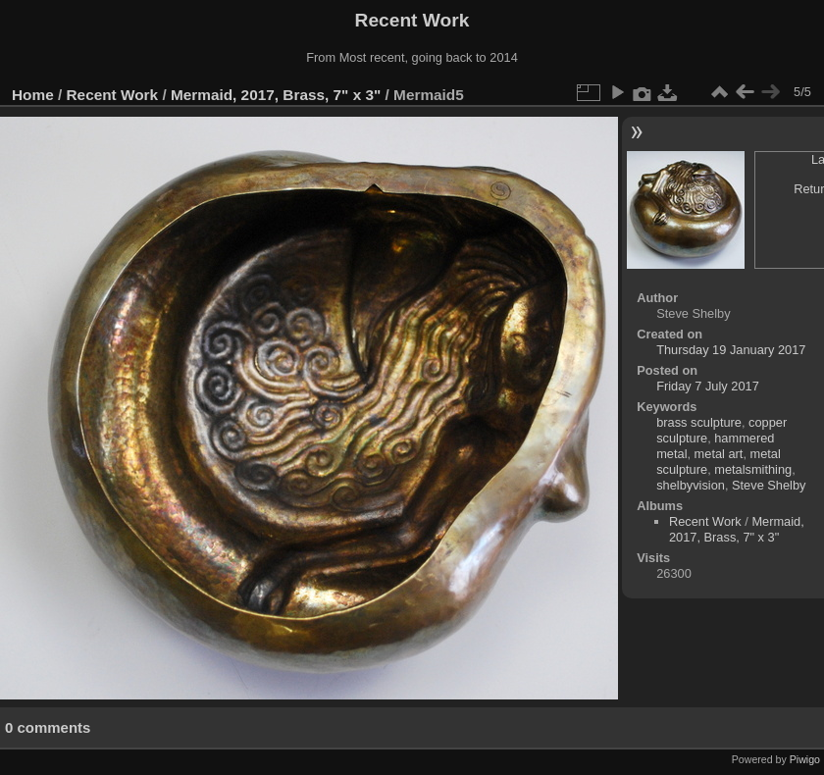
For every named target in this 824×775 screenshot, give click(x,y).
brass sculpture (699, 422)
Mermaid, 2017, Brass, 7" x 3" (276, 94)
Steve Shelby (768, 485)
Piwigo (805, 759)
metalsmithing (753, 469)
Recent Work (113, 94)
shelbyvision (690, 485)
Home (33, 94)
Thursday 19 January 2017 (730, 349)
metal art (719, 453)
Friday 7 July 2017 (707, 386)
